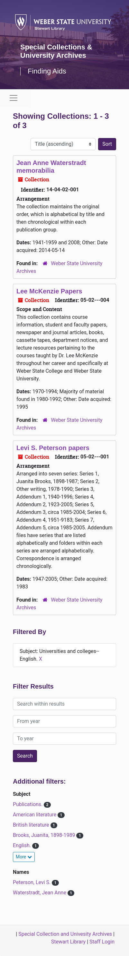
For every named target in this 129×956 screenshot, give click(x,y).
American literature (35, 815)
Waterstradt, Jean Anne (40, 893)
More (24, 856)
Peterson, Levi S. (32, 882)
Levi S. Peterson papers (52, 447)
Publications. (28, 804)
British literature (32, 825)
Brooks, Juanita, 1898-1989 (44, 835)
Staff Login (102, 942)
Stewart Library (68, 942)
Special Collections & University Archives (56, 51)
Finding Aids (47, 71)
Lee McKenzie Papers (49, 291)
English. (22, 845)
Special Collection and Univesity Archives (65, 934)
